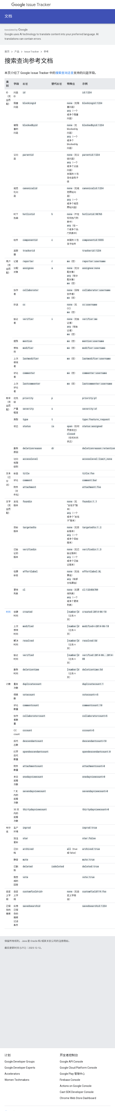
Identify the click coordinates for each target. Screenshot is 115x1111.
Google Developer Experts (20, 1067)
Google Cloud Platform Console (78, 1067)
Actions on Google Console (76, 1085)
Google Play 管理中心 (72, 1073)
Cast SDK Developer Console (77, 1092)
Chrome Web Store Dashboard (78, 1098)
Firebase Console (70, 1079)
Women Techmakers (17, 1079)
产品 (16, 51)
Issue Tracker (31, 4)
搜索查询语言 (64, 73)
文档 (8, 16)
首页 (7, 51)
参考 (46, 51)
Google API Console (71, 1061)
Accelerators (12, 1073)
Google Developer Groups (20, 1061)
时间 (8, 612)
